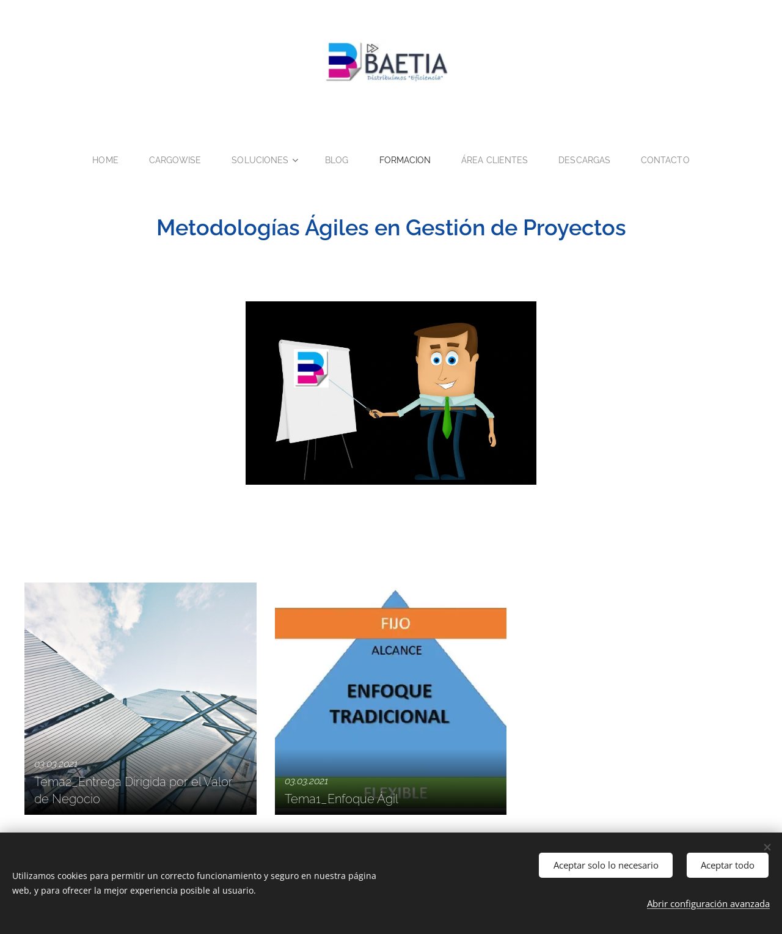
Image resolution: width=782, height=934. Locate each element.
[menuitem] (101, 160)
